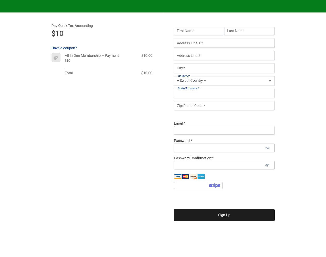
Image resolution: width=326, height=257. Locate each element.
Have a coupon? (64, 48)
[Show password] (267, 148)
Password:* (183, 141)
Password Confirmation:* (194, 158)
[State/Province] (224, 93)
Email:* (179, 123)
